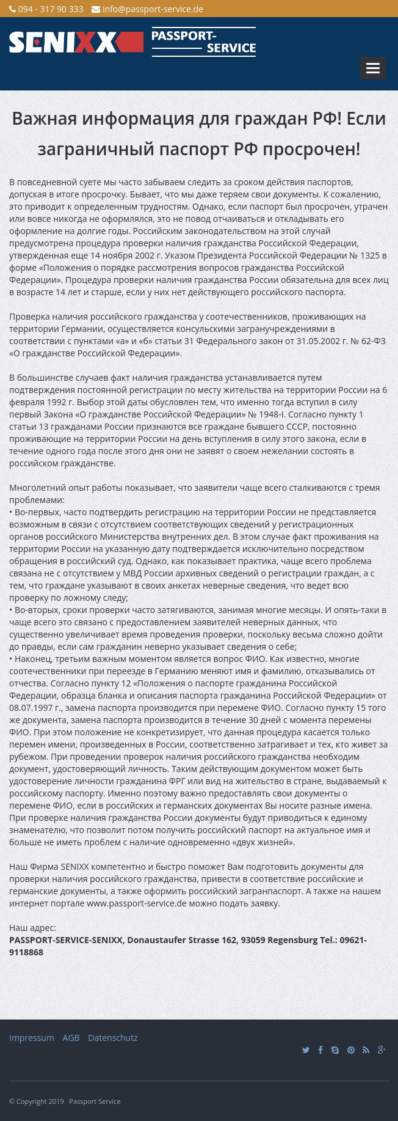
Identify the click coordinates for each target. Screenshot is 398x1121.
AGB (71, 1037)
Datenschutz (112, 1037)
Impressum (31, 1037)
